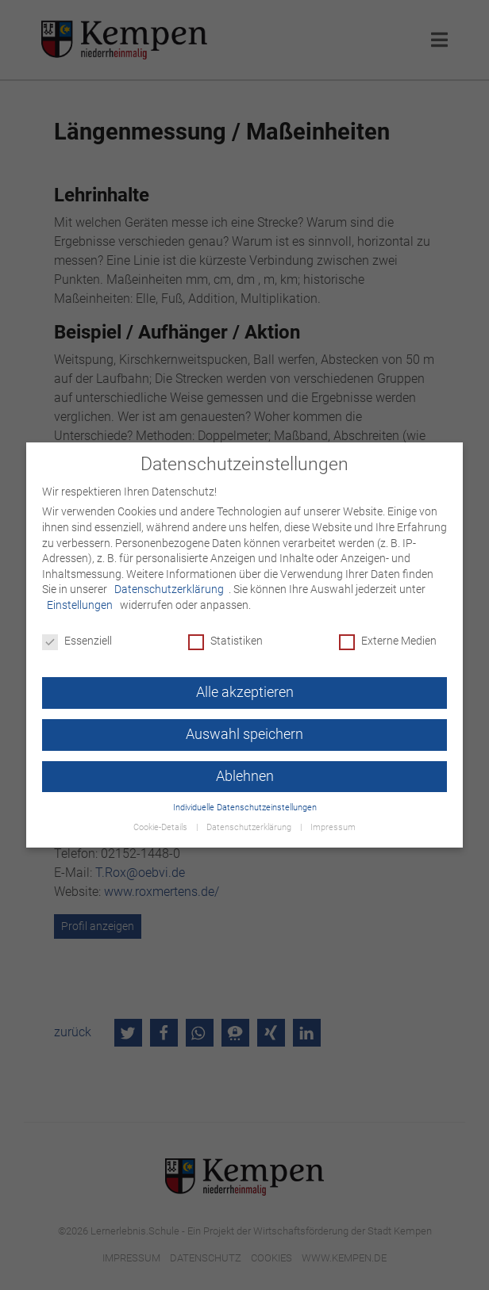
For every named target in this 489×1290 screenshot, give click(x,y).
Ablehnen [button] (245, 776)
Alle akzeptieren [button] (245, 692)
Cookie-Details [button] (161, 827)
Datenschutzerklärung (169, 589)
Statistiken (225, 640)
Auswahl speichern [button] (244, 734)
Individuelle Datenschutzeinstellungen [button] (245, 807)
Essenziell (77, 640)
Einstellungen (80, 605)
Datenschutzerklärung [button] (250, 827)
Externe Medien (388, 640)
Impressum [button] (333, 827)
